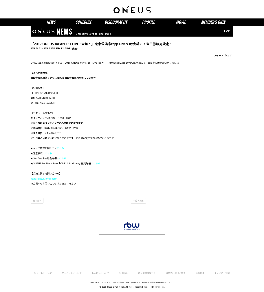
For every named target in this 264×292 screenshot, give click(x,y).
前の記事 (37, 200)
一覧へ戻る (138, 200)
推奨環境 (200, 273)
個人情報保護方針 (147, 273)
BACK (227, 31)
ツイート (218, 55)
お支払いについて (100, 273)
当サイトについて (43, 273)
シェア (228, 55)
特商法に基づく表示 (176, 273)
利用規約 (123, 273)
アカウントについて (72, 273)
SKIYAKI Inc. (160, 286)
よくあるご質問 (222, 273)
